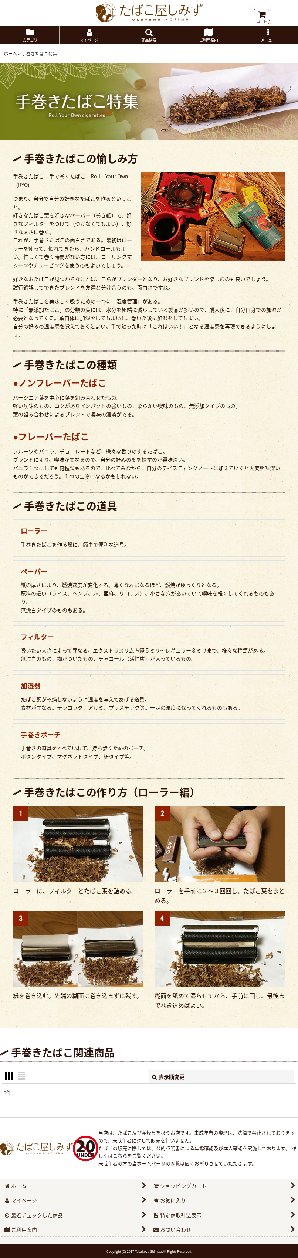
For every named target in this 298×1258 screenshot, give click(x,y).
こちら (120, 1155)
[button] (149, 35)
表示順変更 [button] (168, 1076)
